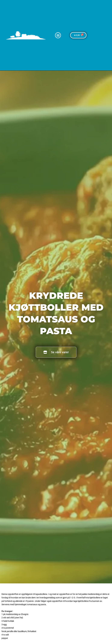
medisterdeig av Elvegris (17, 614)
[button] (58, 35)
